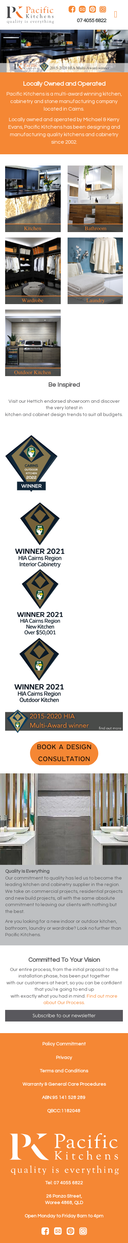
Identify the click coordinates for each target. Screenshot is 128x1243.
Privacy (64, 1057)
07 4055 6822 (91, 20)
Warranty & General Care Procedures (64, 1084)
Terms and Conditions (64, 1071)
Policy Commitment (64, 1044)
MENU (115, 14)
